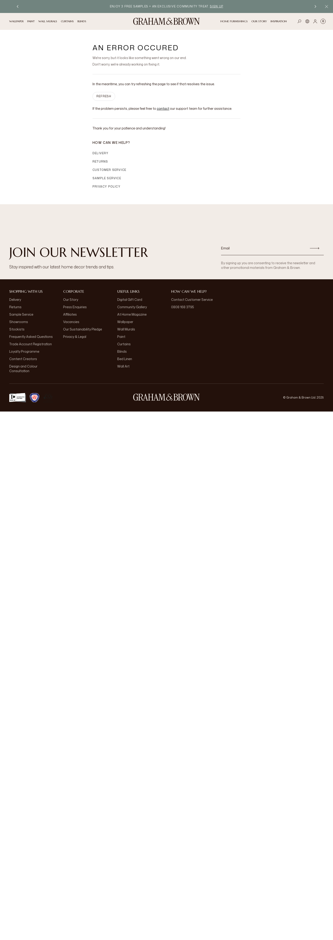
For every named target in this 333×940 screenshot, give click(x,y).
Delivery (100, 153)
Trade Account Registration (30, 344)
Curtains (124, 344)
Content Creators (23, 359)
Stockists (17, 329)
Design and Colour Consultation (23, 368)
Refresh (103, 96)
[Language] (307, 21)
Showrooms (18, 322)
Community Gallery (132, 307)
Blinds (122, 351)
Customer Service (109, 170)
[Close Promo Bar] (326, 6)
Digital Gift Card (129, 299)
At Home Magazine (132, 314)
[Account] (315, 21)
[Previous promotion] (17, 6)
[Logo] (166, 21)
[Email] (263, 248)
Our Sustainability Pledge (82, 329)
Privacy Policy (106, 187)
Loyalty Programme (24, 351)
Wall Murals (126, 329)
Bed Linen (124, 359)
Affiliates (70, 314)
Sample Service (106, 178)
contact (163, 108)
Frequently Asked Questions (31, 336)
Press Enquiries (75, 307)
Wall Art (123, 366)
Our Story (70, 299)
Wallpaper (125, 322)
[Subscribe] (314, 248)
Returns (100, 161)
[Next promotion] (315, 6)
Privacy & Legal (74, 336)
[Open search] (299, 21)
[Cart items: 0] (323, 21)
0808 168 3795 (182, 307)
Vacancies (71, 322)
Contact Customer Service (192, 299)
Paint (121, 336)
